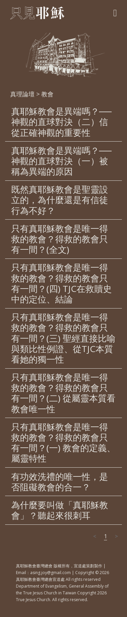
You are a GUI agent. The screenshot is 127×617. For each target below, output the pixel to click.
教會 (47, 94)
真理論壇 (22, 94)
